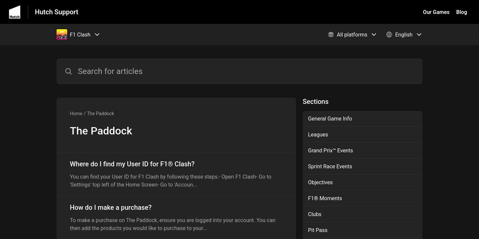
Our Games (436, 12)
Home (76, 113)
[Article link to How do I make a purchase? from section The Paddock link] (176, 217)
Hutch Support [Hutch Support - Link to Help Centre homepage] (56, 12)
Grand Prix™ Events (330, 150)
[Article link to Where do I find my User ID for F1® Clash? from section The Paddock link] (176, 174)
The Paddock (100, 113)
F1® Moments (325, 198)
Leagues (318, 134)
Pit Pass (317, 230)
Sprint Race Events (330, 166)
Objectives (320, 182)
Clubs (314, 214)
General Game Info (330, 119)
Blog (461, 12)
